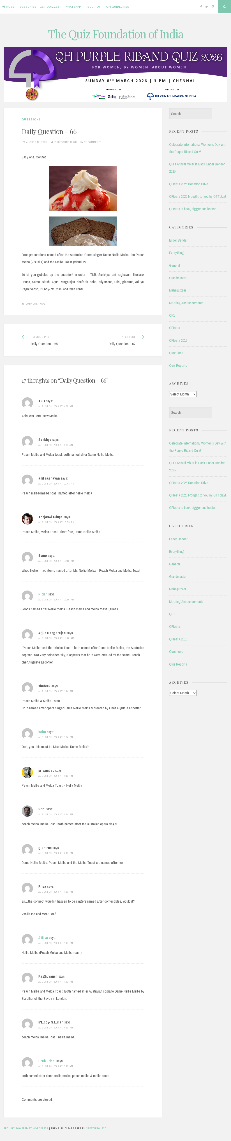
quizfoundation (66, 142)
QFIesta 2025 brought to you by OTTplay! (197, 196)
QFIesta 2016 (178, 340)
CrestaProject (96, 1128)
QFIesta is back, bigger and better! (192, 208)
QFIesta (174, 327)
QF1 (172, 315)
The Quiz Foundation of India (115, 33)
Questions (31, 119)
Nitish (42, 594)
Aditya (43, 937)
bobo (42, 731)
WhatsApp (73, 7)
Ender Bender (178, 240)
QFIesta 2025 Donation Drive (188, 183)
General (174, 265)
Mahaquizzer (177, 290)
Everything (176, 252)
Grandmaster (178, 277)
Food (42, 303)
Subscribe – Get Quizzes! (40, 7)
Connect (31, 303)
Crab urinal (46, 1060)
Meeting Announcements (186, 302)
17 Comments (93, 142)
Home (8, 7)
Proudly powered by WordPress (26, 1128)
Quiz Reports (178, 365)
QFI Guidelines (117, 7)
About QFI (94, 7)
